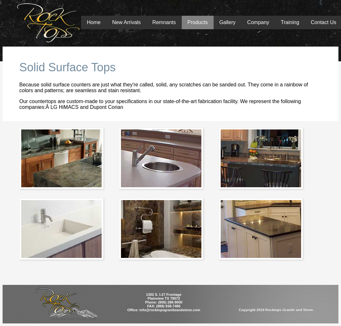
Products (198, 22)
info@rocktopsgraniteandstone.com (170, 310)
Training (290, 22)
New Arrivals (126, 22)
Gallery (227, 22)
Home (94, 22)
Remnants (164, 22)
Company (258, 22)
